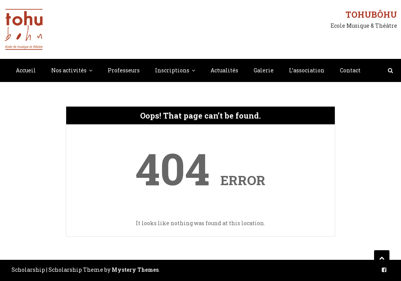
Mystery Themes (135, 269)
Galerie (264, 70)
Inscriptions (172, 70)
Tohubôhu (371, 14)
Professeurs (124, 70)
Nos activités (69, 70)
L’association (306, 70)
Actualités (224, 70)
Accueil (26, 70)
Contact (350, 70)
